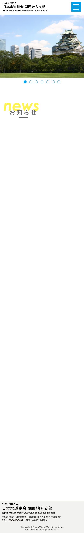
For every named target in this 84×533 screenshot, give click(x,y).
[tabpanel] (42, 46)
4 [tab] (42, 83)
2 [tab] (30, 83)
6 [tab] (53, 83)
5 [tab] (47, 83)
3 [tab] (36, 83)
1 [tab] (25, 83)
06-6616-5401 (16, 520)
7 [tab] (58, 83)
